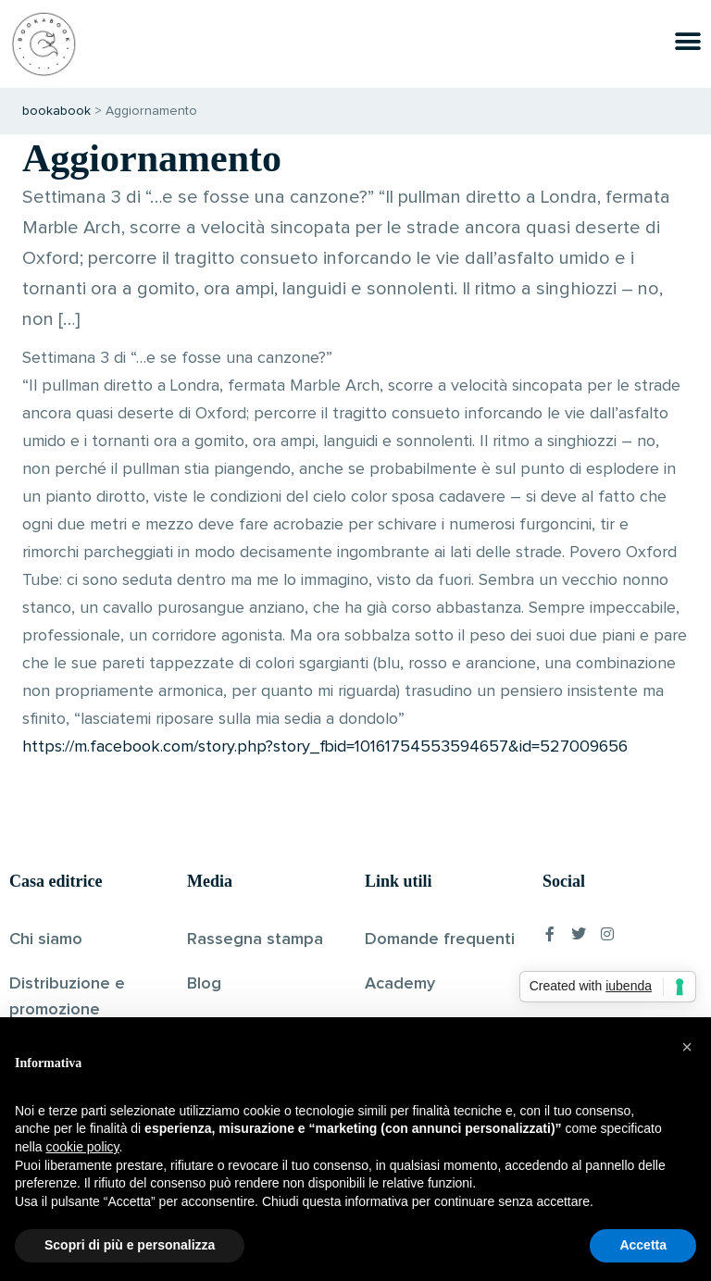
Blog (204, 984)
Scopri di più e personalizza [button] (129, 1244)
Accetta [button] (643, 1244)
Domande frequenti (440, 939)
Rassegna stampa (255, 939)
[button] (687, 1047)
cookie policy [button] (81, 1146)
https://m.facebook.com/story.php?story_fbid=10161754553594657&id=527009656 (325, 747)
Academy (400, 984)
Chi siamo (45, 939)
